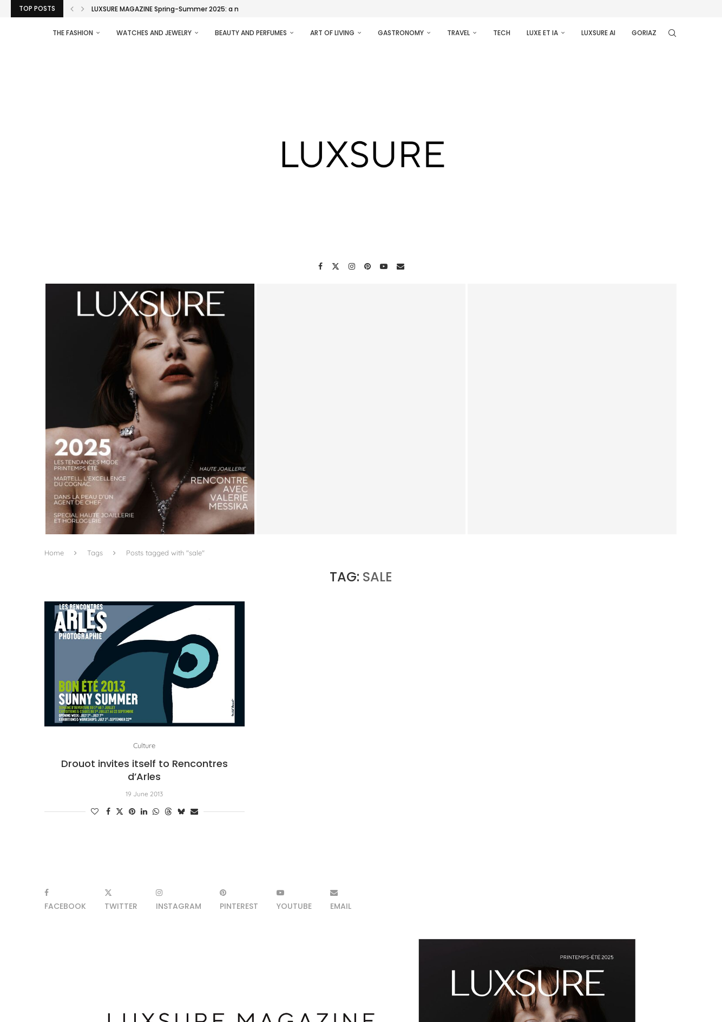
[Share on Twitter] (119, 811)
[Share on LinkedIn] (144, 811)
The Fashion (72, 32)
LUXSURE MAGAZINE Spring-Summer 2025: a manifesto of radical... (199, 9)
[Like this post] (95, 811)
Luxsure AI (598, 32)
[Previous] (72, 8)
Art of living (332, 32)
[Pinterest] (367, 266)
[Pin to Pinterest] (132, 811)
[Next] (82, 8)
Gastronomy (401, 32)
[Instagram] (352, 266)
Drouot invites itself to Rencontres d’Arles (144, 770)
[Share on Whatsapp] (156, 811)
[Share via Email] (194, 811)
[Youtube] (384, 266)
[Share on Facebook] (108, 811)
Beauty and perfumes (251, 32)
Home (54, 552)
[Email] (400, 266)
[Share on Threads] (168, 811)
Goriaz (644, 32)
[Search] (672, 33)
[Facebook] (320, 266)
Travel (458, 32)
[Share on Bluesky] (181, 811)
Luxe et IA (542, 32)
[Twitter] (335, 266)
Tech (501, 32)
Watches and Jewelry (154, 32)
